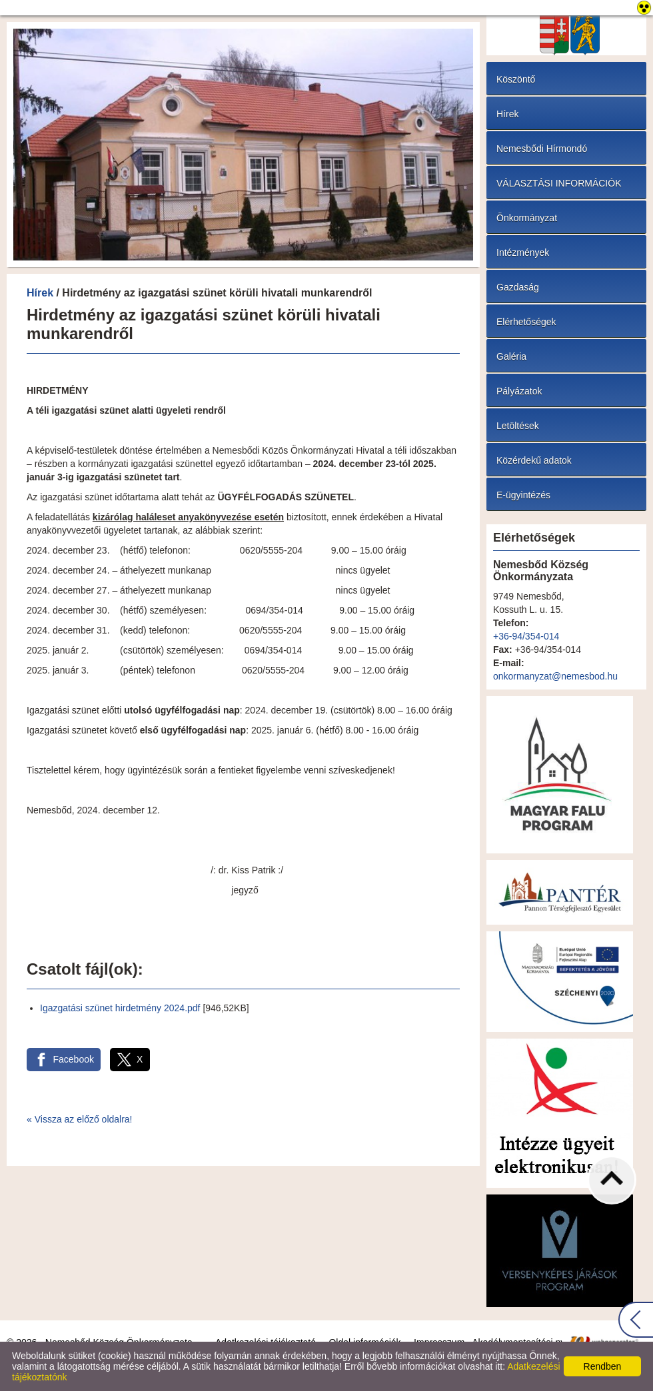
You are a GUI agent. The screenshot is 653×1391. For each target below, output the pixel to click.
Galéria (511, 356)
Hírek (40, 292)
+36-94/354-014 (526, 636)
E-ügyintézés (523, 495)
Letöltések (517, 425)
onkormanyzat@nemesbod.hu (555, 676)
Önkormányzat (526, 218)
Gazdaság (517, 287)
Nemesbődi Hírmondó (541, 148)
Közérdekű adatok (534, 460)
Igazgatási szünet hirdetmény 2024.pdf (120, 1008)
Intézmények (522, 252)
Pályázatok (519, 391)
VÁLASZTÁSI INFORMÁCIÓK (558, 183)
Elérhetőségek (526, 321)
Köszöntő (515, 79)
